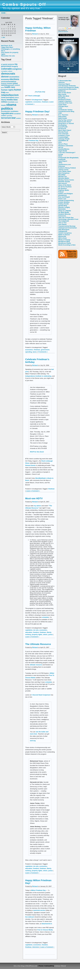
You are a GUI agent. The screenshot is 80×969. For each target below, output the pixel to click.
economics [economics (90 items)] (14, 77)
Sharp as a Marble (64, 211)
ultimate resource (36, 665)
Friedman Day (34, 140)
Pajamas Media (63, 190)
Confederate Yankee (65, 110)
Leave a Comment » (33, 491)
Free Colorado (63, 134)
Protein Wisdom (63, 202)
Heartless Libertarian (65, 146)
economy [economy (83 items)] (5, 79)
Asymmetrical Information (67, 89)
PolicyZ (61, 192)
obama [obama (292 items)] (11, 104)
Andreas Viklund (60, 966)
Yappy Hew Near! (7, 47)
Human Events (30, 465)
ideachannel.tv (47, 923)
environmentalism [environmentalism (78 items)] (8, 81)
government (45, 350)
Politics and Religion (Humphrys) (65, 194)
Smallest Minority (64, 214)
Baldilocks (62, 91)
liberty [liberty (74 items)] (3, 100)
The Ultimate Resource (38, 644)
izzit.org (33, 740)
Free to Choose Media (45, 930)
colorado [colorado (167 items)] (6, 68)
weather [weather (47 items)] (18, 118)
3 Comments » (43, 352)
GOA (60, 142)
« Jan (3, 37)
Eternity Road (63, 132)
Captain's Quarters (64, 101)
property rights (37, 634)
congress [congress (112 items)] (17, 69)
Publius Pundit (63, 204)
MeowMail (61, 175)
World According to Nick (66, 245)
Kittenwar (61, 166)
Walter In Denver (64, 235)
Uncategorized (37, 100)
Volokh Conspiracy (65, 233)
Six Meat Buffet (63, 212)
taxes (34, 352)
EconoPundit (62, 127)
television (35, 947)
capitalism (28, 102)
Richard (35, 34)
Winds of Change (64, 240)
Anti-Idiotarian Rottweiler (67, 86)
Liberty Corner (63, 169)
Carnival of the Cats (65, 103)
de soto (36, 630)
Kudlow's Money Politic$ (67, 168)
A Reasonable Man (64, 80)
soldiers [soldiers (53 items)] (3, 115)
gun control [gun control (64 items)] (15, 85)
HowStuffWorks (63, 149)
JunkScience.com (64, 164)
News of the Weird (64, 185)
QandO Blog (62, 205)
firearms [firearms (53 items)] (4, 83)
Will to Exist (62, 238)
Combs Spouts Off (24, 4)
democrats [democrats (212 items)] (8, 73)
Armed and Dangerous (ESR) (68, 87)
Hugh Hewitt (62, 151)
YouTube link (40, 92)
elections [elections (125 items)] (14, 79)
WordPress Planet (64, 243)
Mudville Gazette (64, 181)
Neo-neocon (62, 183)
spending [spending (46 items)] (9, 115)
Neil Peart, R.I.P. (6, 45)
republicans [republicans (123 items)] (7, 113)
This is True (62, 223)
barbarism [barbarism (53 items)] (11, 64)
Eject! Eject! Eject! (64, 130)
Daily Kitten (62, 116)
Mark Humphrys (63, 173)
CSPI (60, 113)
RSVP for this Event (37, 452)
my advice (37, 506)
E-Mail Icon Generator (63, 31)
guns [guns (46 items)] (2, 87)
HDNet (52, 673)
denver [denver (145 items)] (5, 76)
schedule (45, 617)
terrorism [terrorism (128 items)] (6, 118)
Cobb (60, 108)
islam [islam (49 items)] (7, 92)
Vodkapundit (62, 231)
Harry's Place (63, 144)
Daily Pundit (62, 118)
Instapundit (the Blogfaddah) (68, 157)
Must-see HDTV (34, 498)
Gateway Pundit (63, 139)
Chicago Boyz (63, 106)
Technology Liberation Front (68, 219)
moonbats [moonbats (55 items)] (11, 102)
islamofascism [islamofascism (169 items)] (10, 95)
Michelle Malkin (63, 178)
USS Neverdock (63, 229)
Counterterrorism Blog (66, 111)
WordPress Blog (64, 241)
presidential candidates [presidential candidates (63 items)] (9, 111)
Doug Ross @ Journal (66, 123)
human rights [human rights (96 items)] (7, 90)
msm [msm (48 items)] (16, 102)
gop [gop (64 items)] (9, 85)
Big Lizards (62, 94)
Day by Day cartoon (65, 120)
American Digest (64, 84)
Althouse (61, 82)
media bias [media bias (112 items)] (12, 99)
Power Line (62, 199)
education (28, 632)
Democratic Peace (64, 122)
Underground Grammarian (67, 228)
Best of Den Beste (64, 92)
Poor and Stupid (64, 197)
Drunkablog (62, 125)
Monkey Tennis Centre (66, 180)
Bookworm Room (64, 99)
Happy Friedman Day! (37, 111)
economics (37, 102)
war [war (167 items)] (13, 117)
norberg (28, 634)
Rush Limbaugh (34, 96)
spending (28, 352)
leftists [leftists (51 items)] (17, 97)
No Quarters (62, 188)
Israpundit (61, 159)
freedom (36, 632)
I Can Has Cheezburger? (66, 152)
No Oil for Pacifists (65, 187)
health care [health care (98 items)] (9, 87)
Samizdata (62, 209)
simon (45, 634)
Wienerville (62, 236)
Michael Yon (62, 176)
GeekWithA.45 (63, 140)
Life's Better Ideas (64, 171)
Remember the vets (8, 56)
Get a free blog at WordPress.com (25, 966)
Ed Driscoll (62, 128)
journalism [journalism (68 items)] (10, 97)
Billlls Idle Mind (63, 96)
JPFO (60, 163)
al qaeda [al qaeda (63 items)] (4, 64)
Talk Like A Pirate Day (65, 217)
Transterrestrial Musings (66, 226)
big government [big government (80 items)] (9, 65)
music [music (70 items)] (3, 105)
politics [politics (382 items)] (7, 108)
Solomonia (62, 216)
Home (3, 13)
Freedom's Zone (64, 135)
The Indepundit (63, 221)
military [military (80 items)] (4, 102)
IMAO (60, 156)
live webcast (29, 917)
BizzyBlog (61, 98)
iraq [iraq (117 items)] (3, 92)
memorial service (39, 910)
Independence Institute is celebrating (38, 376)
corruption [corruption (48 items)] (4, 71)
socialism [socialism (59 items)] (17, 113)
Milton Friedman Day (38, 890)
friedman (45, 102)
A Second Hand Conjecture (40, 695)
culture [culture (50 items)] (10, 71)
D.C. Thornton (63, 115)
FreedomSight (63, 137)
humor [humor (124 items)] (17, 89)
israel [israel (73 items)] (3, 97)
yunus (50, 634)
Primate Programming (66, 200)
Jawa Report (62, 161)
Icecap (60, 154)
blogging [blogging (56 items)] (15, 66)
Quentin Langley (64, 207)
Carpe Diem (62, 104)
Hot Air (60, 147)
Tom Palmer (62, 224)
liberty (49, 632)
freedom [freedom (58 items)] (10, 83)
